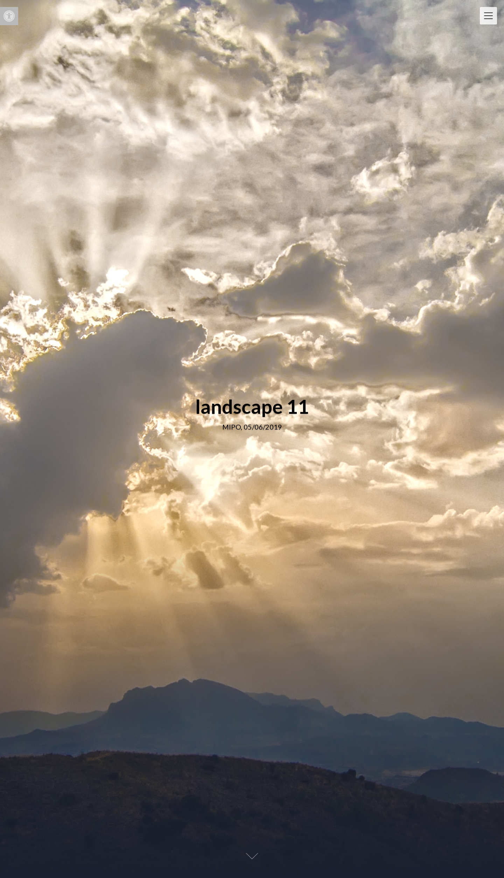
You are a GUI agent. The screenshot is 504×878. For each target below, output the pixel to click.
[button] (9, 16)
